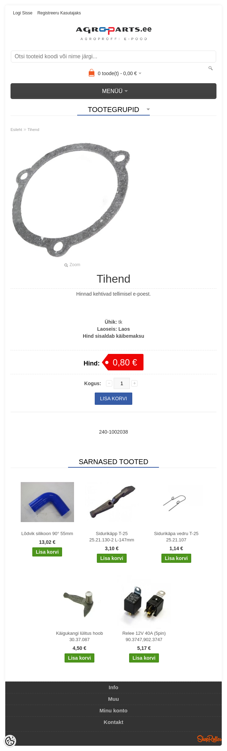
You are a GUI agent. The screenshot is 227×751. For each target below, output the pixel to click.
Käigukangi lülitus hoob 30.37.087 (79, 636)
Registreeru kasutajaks (59, 13)
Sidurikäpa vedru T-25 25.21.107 (176, 536)
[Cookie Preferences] (10, 741)
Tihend (33, 129)
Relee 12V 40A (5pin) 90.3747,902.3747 (144, 636)
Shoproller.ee (209, 738)
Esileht (16, 129)
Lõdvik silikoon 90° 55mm (47, 533)
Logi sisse (22, 13)
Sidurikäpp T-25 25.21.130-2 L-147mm (111, 536)
